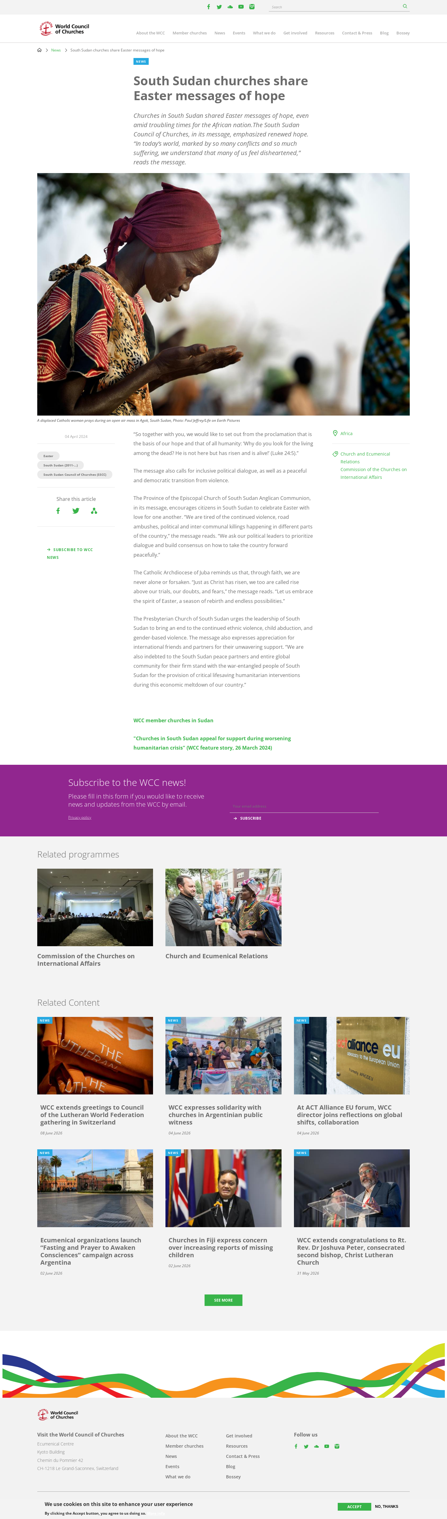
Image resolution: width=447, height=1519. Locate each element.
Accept (354, 1506)
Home (39, 50)
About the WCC (150, 33)
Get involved (295, 33)
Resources (324, 33)
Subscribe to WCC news (70, 553)
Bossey (403, 33)
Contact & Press (357, 33)
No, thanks (386, 1506)
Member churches (190, 33)
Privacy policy (79, 817)
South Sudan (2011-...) (60, 465)
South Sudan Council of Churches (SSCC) (74, 474)
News (219, 33)
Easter (48, 456)
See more (223, 1300)
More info (156, 1513)
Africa (347, 433)
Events (239, 33)
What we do (264, 33)
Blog (384, 33)
